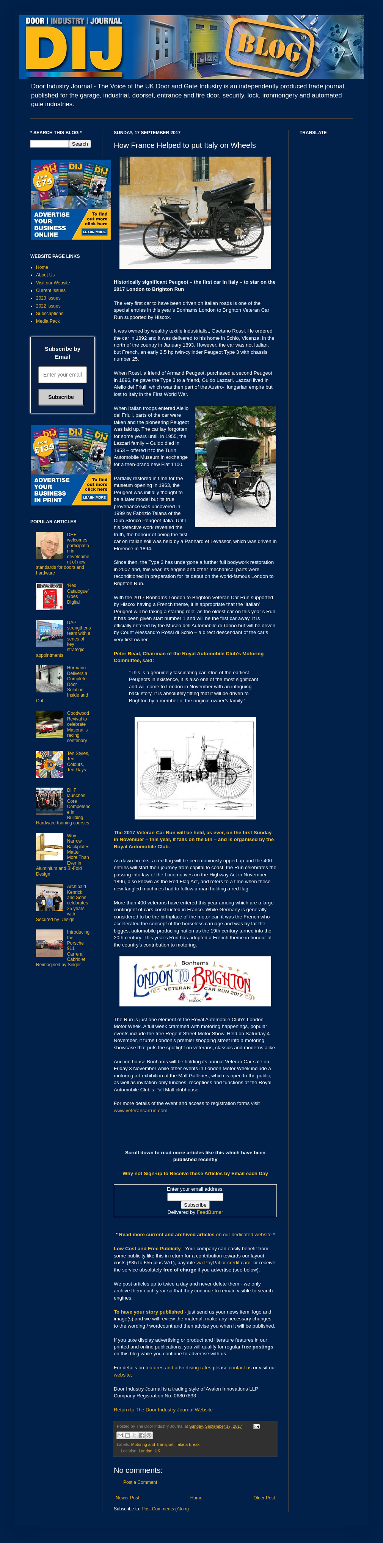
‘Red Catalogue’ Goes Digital (78, 593)
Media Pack (48, 321)
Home (196, 1498)
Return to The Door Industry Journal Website (163, 1410)
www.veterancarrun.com (140, 1110)
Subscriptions (49, 313)
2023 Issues (48, 298)
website (122, 1375)
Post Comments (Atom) (165, 1509)
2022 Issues (48, 306)
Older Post (264, 1498)
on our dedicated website (244, 1234)
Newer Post (127, 1498)
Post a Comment (140, 1482)
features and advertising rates (179, 1367)
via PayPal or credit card (223, 1262)
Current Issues (51, 290)
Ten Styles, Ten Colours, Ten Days (78, 761)
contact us (240, 1367)
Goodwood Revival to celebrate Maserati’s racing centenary (78, 727)
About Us (45, 275)
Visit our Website (53, 283)
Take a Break (187, 1444)
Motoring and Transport (152, 1444)
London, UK (149, 1451)
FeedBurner (210, 1212)
